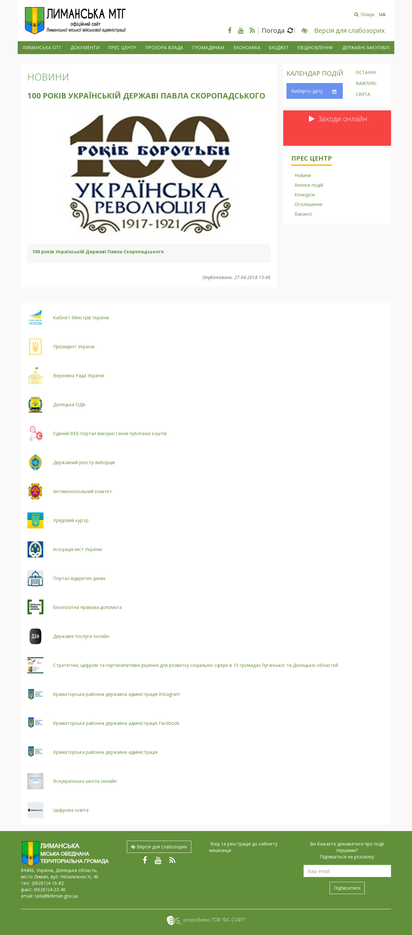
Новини (48, 76)
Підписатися (347, 888)
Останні (366, 72)
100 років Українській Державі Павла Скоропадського (98, 251)
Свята (363, 94)
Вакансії (303, 214)
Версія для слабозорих (159, 847)
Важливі (366, 83)
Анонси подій (309, 185)
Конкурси (305, 195)
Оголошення (308, 204)
